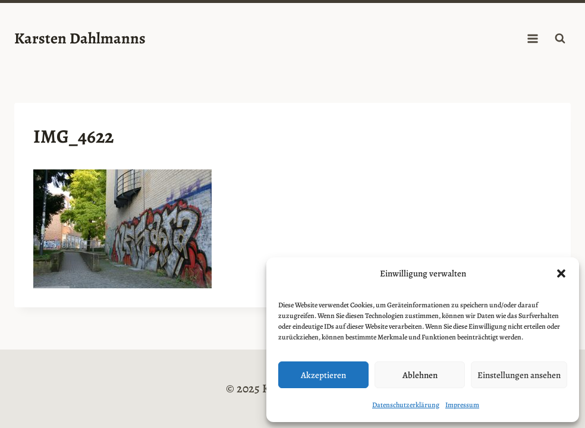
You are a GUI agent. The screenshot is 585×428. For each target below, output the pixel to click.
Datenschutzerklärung (405, 405)
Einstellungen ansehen (519, 375)
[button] (561, 273)
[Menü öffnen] (532, 38)
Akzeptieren (323, 375)
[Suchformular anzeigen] (560, 38)
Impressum (462, 405)
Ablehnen (420, 375)
